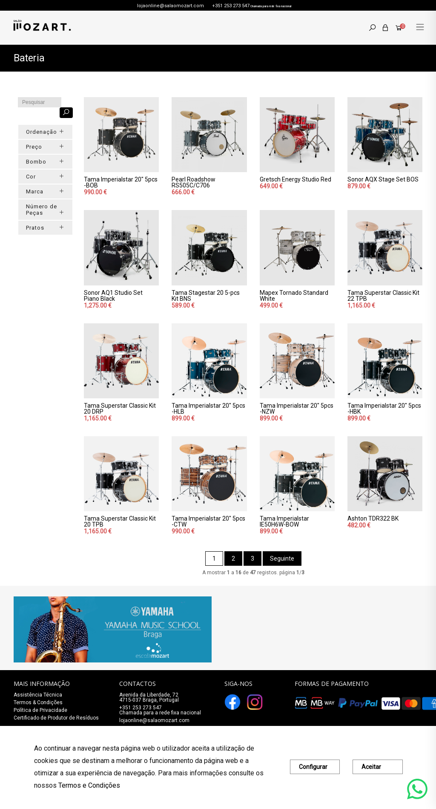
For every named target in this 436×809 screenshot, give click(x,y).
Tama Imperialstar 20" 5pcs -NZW (296, 408)
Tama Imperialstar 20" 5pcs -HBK (384, 408)
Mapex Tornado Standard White (294, 295)
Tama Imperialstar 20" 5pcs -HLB (208, 408)
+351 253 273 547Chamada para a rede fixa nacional (160, 710)
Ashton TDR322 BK (373, 518)
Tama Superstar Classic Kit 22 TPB (383, 295)
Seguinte (282, 558)
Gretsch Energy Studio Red (295, 179)
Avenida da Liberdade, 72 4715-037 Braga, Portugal (149, 697)
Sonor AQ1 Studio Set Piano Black (113, 295)
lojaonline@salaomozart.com (170, 6)
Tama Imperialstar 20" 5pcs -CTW (208, 521)
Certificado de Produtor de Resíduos (56, 718)
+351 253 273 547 (231, 6)
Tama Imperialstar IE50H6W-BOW (284, 521)
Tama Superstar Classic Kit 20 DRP (120, 408)
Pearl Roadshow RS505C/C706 (193, 182)
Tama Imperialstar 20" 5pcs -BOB (121, 182)
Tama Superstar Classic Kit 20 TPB (120, 521)
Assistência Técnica (38, 695)
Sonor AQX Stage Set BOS (383, 179)
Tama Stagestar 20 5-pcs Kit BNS (206, 295)
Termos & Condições (38, 702)
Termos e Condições (89, 785)
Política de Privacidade (40, 710)
